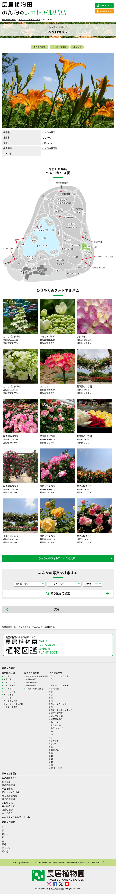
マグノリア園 (9, 691)
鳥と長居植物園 (9, 795)
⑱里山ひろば (57, 728)
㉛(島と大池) (56, 768)
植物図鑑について (28, 862)
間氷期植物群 (32, 682)
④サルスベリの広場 (60, 685)
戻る (56, 609)
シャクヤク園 (9, 682)
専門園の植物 (39, 47)
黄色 (4, 844)
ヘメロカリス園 (59, 47)
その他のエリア (56, 673)
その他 (5, 851)
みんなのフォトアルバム (29, 19)
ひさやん (46, 137)
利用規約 (43, 862)
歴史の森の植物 (31, 673)
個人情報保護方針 (57, 862)
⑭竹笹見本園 (57, 716)
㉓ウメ (54, 743)
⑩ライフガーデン (59, 703)
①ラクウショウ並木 (60, 676)
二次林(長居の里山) (34, 688)
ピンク (5, 833)
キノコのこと (8, 813)
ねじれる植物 (8, 799)
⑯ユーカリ (56, 722)
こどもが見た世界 (10, 792)
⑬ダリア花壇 (57, 713)
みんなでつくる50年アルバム (16, 816)
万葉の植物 (7, 809)
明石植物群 (31, 685)
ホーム (15, 862)
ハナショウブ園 (10, 706)
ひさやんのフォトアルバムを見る (56, 558)
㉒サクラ (55, 740)
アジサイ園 (8, 694)
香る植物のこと (9, 778)
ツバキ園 (7, 688)
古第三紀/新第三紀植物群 (37, 676)
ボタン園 (7, 679)
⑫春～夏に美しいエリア (61, 709)
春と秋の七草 (8, 806)
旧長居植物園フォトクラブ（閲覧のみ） (84, 862)
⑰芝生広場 (56, 725)
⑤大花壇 (55, 688)
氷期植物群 (31, 679)
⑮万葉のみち (57, 719)
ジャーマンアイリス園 (13, 703)
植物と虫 (6, 781)
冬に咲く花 (7, 802)
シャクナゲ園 (9, 685)
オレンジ (77, 47)
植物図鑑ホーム (9, 19)
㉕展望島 (55, 749)
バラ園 (6, 676)
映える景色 (7, 788)
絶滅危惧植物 (8, 785)
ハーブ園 (7, 697)
